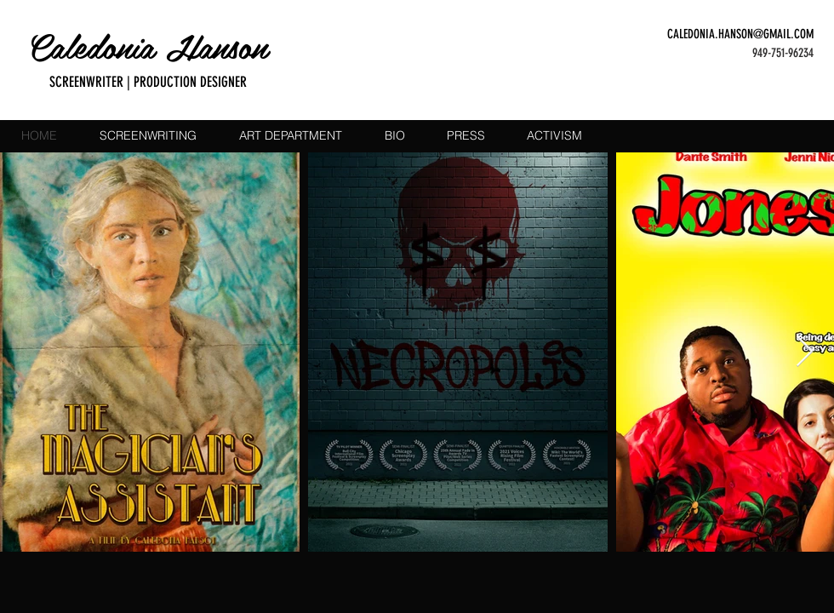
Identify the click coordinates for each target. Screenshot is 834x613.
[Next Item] (804, 352)
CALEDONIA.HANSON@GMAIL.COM (740, 34)
